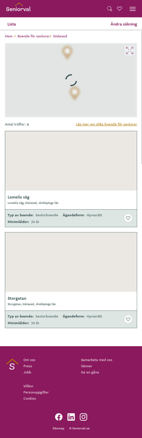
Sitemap (58, 428)
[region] (71, 80)
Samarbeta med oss (96, 359)
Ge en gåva (90, 372)
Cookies (29, 398)
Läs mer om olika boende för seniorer (106, 124)
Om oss (29, 359)
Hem (8, 35)
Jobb (27, 372)
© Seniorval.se (79, 428)
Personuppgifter (36, 392)
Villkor (28, 386)
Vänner (86, 365)
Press (27, 365)
